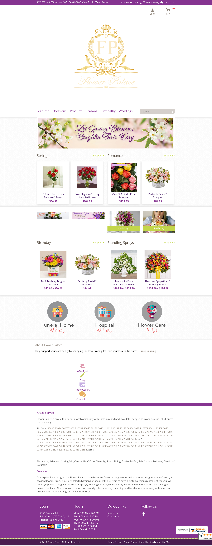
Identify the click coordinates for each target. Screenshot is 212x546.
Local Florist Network (149, 542)
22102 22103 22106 (90, 436)
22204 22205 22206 (47, 443)
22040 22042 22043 (162, 433)
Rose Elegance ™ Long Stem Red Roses (87, 196)
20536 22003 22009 (54, 433)
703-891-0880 (55, 520)
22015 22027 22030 (76, 433)
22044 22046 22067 (47, 436)
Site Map (166, 542)
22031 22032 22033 (97, 433)
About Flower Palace (48, 346)
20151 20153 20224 (123, 429)
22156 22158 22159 (61, 440)
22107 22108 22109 (112, 436)
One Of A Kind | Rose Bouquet (123, 196)
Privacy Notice (130, 542)
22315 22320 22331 (54, 450)
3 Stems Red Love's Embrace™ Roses (53, 196)
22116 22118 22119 (133, 436)
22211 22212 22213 (90, 443)
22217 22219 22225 (133, 443)
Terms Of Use (114, 542)
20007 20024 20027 (58, 429)
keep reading (148, 352)
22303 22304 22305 (105, 447)
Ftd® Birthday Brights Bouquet (53, 284)
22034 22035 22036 (119, 433)
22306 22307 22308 (126, 447)
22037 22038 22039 (141, 433)
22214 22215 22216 (112, 443)
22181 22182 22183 (105, 440)
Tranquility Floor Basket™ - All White (123, 284)
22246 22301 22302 (83, 447)
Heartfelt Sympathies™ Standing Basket (157, 284)
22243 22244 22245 (61, 447)
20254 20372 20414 (144, 429)
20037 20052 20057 (79, 429)
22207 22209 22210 (69, 443)
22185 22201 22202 (126, 440)
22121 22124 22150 (155, 436)
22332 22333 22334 (76, 450)
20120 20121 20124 (101, 429)
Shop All (99, 155)
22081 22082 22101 (69, 436)
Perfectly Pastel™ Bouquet (157, 196)
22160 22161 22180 (83, 440)
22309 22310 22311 (148, 447)
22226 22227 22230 (155, 443)
